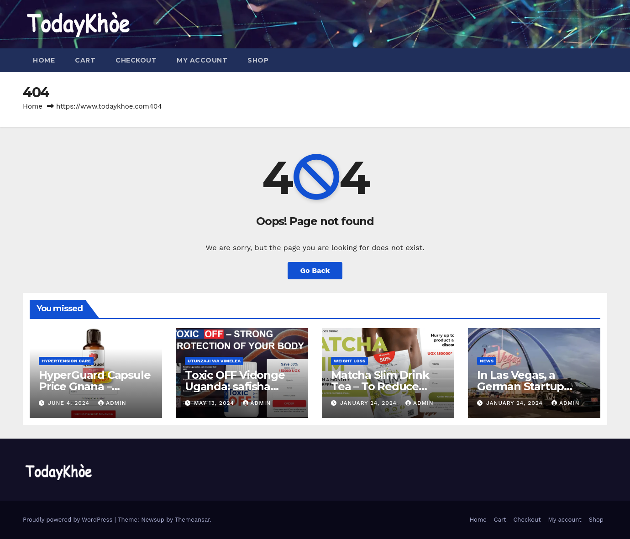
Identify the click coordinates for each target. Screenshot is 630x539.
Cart (85, 60)
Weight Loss (349, 360)
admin (112, 403)
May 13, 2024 (215, 403)
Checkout (136, 60)
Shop (257, 60)
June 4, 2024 (70, 403)
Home (44, 60)
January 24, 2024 (369, 403)
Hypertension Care (66, 360)
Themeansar (192, 519)
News (486, 360)
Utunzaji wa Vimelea (214, 360)
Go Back (315, 270)
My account (202, 60)
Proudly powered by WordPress (69, 519)
